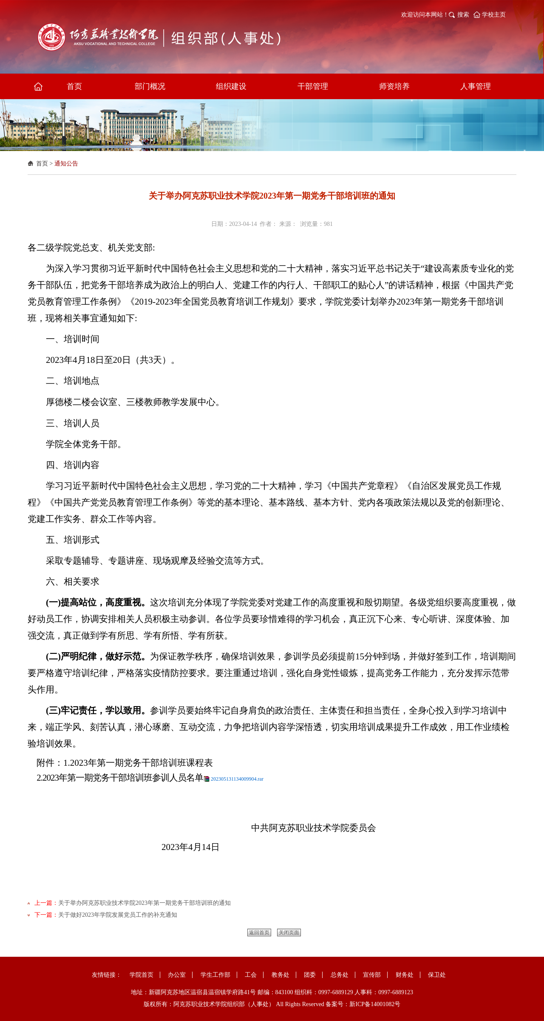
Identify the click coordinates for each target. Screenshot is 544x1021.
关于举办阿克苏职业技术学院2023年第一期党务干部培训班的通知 (144, 903)
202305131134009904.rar (237, 779)
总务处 (339, 975)
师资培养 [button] (394, 86)
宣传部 (372, 975)
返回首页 (259, 932)
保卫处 (437, 975)
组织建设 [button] (231, 86)
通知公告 (66, 163)
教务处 (280, 975)
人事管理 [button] (475, 86)
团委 (310, 975)
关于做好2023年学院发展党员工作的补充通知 (117, 915)
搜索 (463, 14)
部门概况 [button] (150, 86)
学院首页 (141, 975)
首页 (42, 163)
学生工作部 (215, 975)
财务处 (405, 975)
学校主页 (494, 14)
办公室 (177, 975)
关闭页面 (289, 932)
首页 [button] (74, 86)
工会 (251, 975)
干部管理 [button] (313, 86)
